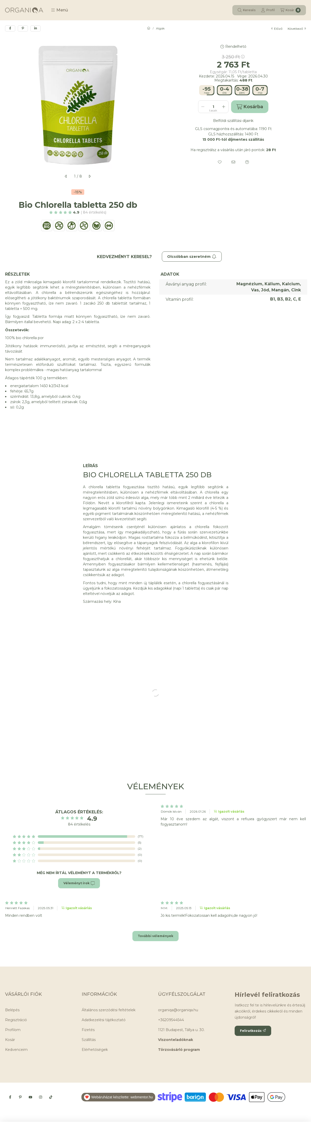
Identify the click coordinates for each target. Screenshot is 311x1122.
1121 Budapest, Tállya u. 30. (181, 1030)
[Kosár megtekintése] (290, 10)
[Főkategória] (148, 28)
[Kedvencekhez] (219, 162)
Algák (160, 28)
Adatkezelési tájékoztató (104, 1020)
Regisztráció (16, 1020)
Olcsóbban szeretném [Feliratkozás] (191, 256)
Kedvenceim (16, 1049)
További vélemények (155, 936)
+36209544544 (171, 1020)
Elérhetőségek (95, 1049)
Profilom (13, 1030)
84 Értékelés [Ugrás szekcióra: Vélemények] (93, 212)
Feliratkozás (253, 1031)
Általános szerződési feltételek (108, 1010)
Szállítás (89, 1039)
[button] (59, 10)
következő (297, 28)
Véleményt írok (79, 883)
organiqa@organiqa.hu (178, 1010)
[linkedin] (35, 28)
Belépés (12, 1010)
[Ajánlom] (233, 162)
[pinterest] (23, 28)
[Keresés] (246, 10)
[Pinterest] (20, 1097)
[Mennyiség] (213, 107)
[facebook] (10, 28)
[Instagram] (41, 1097)
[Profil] (268, 10)
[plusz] (224, 107)
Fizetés (88, 1030)
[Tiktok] (51, 1097)
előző (277, 28)
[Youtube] (30, 1097)
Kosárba (249, 107)
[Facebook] (10, 1097)
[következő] (89, 176)
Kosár (10, 1039)
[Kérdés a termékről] (247, 162)
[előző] (66, 176)
